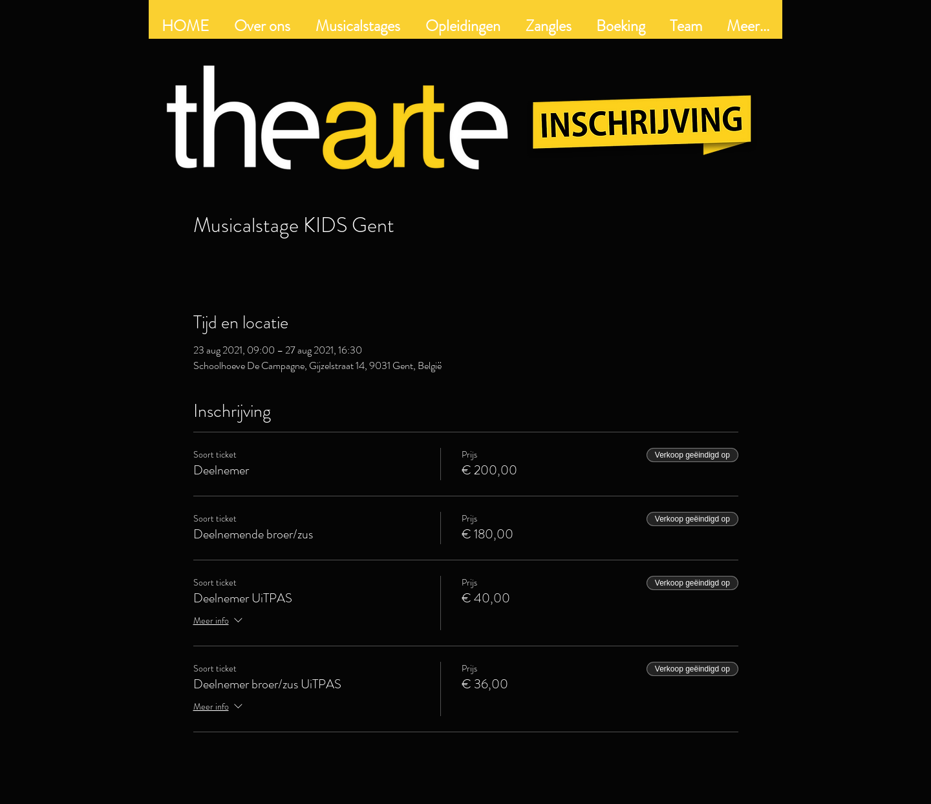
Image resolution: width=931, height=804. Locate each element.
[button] (462, 26)
